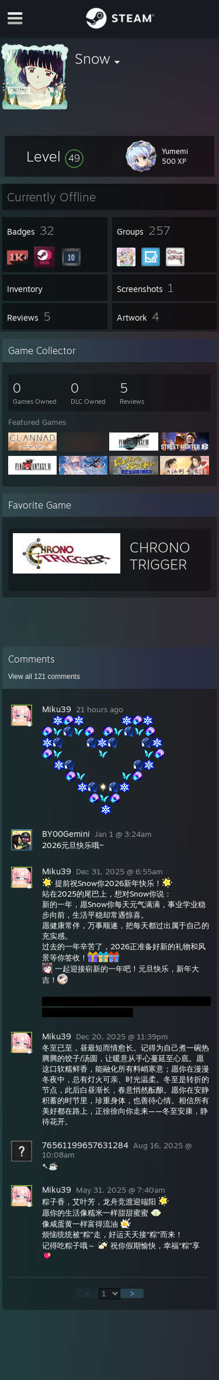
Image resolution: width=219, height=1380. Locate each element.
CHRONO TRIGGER (160, 555)
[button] (55, 156)
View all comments (44, 676)
